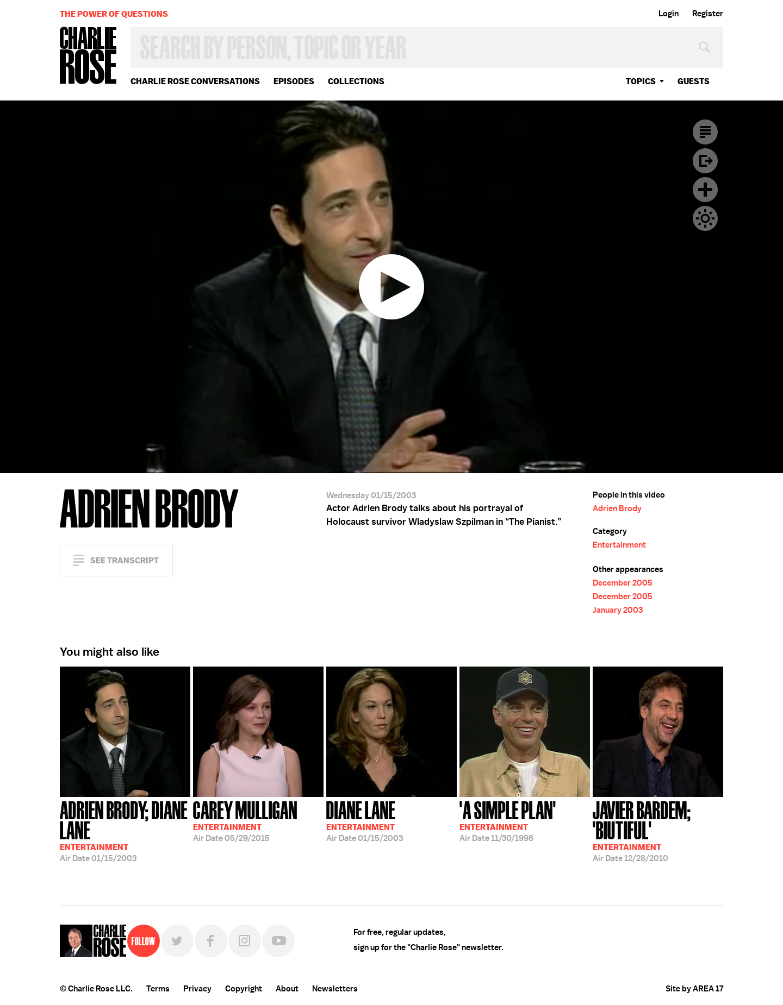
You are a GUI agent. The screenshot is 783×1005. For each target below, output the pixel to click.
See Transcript (124, 560)
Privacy (197, 988)
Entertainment (619, 544)
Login (668, 13)
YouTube (278, 941)
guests (694, 81)
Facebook (211, 941)
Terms (158, 988)
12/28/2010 (658, 830)
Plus (705, 189)
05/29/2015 (245, 820)
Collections (356, 81)
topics (641, 81)
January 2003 (618, 610)
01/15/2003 (125, 830)
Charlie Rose (88, 56)
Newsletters (335, 988)
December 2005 (622, 582)
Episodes (294, 81)
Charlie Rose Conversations (195, 81)
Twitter (177, 941)
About (287, 988)
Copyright (243, 988)
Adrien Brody (617, 508)
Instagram (244, 941)
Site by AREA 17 (694, 988)
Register (707, 13)
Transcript (705, 132)
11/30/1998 (507, 820)
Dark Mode (705, 218)
